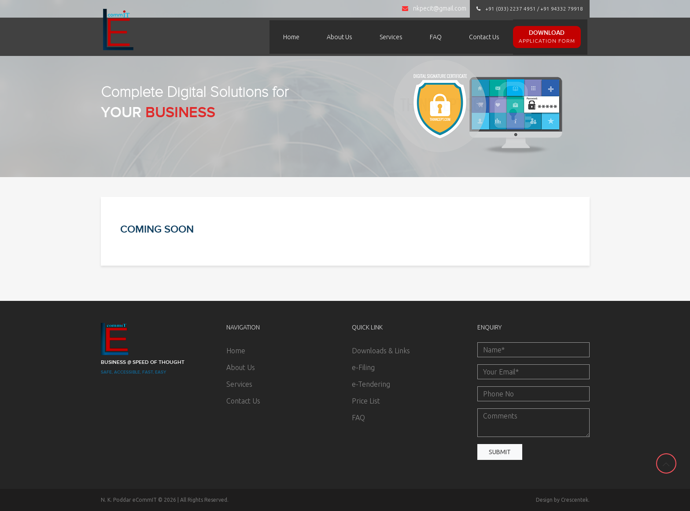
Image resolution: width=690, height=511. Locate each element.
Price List (366, 401)
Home (291, 37)
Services (391, 37)
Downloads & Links (381, 351)
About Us (339, 37)
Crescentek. (575, 500)
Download (547, 37)
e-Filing (363, 367)
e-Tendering (371, 384)
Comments (533, 422)
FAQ (436, 37)
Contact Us (484, 37)
